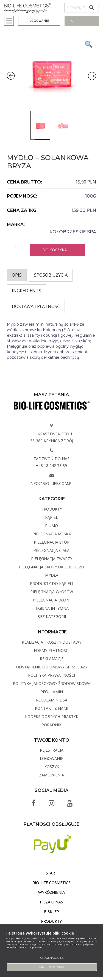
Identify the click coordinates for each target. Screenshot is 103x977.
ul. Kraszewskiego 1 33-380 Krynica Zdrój (51, 437)
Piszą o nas (51, 902)
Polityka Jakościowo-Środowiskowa (51, 683)
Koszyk (51, 766)
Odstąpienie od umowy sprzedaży (51, 667)
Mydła (51, 575)
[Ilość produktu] (18, 248)
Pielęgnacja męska (51, 533)
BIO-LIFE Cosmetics (51, 882)
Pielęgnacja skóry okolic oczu (51, 567)
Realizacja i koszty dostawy (51, 642)
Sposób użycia (51, 275)
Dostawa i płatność (36, 306)
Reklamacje (51, 658)
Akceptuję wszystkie (52, 967)
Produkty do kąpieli (51, 583)
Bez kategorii (51, 616)
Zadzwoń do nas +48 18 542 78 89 (51, 462)
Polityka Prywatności (51, 675)
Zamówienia (51, 775)
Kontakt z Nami (51, 708)
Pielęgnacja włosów (51, 591)
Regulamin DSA (51, 700)
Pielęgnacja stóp (51, 542)
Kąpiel (51, 517)
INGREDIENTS (26, 291)
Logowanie (39, 21)
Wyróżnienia (51, 892)
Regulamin (51, 691)
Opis (17, 275)
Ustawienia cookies (51, 958)
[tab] (17, 275)
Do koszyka (55, 250)
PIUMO (51, 525)
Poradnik (51, 724)
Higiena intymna (51, 608)
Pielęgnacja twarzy (51, 558)
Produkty (51, 509)
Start (51, 873)
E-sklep (51, 911)
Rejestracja (51, 750)
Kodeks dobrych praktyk (51, 716)
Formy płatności (51, 650)
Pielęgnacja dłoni (51, 600)
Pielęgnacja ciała (51, 550)
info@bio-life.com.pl (51, 483)
